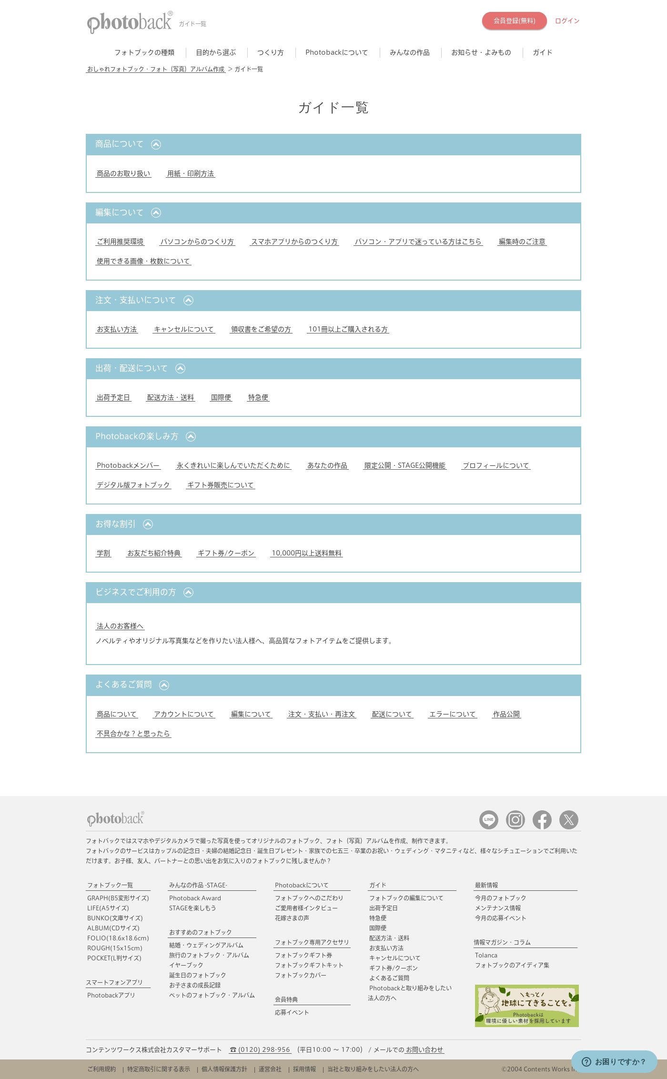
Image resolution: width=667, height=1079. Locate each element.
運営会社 (270, 1069)
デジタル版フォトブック (133, 485)
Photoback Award (195, 898)
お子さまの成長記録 (195, 985)
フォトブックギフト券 (303, 955)
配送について (392, 714)
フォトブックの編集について (406, 898)
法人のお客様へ (120, 626)
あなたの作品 (327, 465)
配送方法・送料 (170, 397)
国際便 (221, 397)
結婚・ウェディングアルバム (206, 945)
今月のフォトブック (500, 898)
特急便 (258, 397)
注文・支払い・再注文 (321, 714)
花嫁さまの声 (292, 918)
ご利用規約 (101, 1069)
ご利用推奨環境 (120, 241)
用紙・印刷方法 (190, 173)
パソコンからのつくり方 (197, 241)
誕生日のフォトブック (197, 975)
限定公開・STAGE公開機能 (404, 465)
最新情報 (486, 885)
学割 (103, 553)
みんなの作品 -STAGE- (198, 885)
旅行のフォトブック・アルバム (209, 955)
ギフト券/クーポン (226, 553)
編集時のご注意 (522, 241)
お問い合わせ (424, 1050)
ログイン (567, 21)
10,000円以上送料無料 (307, 553)
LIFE (108, 908)
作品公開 (506, 714)
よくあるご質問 (389, 978)
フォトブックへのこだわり (309, 898)
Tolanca (486, 955)
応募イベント (292, 1012)
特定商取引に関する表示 (158, 1069)
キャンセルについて (184, 329)
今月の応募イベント (500, 918)
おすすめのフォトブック (200, 932)
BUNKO (115, 918)
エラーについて (452, 714)
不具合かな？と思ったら (133, 733)
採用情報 (304, 1069)
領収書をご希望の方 (261, 329)
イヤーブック (186, 965)
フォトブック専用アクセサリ (312, 942)
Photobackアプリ (111, 995)
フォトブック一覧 (110, 885)
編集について (251, 714)
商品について (117, 714)
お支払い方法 (117, 329)
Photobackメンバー (128, 465)
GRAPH (118, 898)
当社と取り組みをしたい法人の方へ (373, 1069)
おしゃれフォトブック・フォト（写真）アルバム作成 (155, 69)
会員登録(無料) (515, 21)
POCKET (114, 958)
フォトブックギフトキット (309, 965)
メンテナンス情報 (498, 908)
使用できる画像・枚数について (143, 261)
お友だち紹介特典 (154, 553)
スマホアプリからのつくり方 (294, 241)
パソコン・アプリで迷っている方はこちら (418, 241)
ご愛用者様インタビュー (306, 908)
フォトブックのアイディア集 (512, 965)
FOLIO (118, 938)
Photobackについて (302, 885)
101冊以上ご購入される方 (348, 329)
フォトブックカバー (300, 975)
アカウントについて (184, 714)
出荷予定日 (113, 397)
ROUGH (114, 948)
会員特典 (286, 999)
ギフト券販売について (220, 485)
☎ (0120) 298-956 (260, 1050)
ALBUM (113, 928)
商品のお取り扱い (123, 173)
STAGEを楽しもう (192, 908)
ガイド (377, 885)
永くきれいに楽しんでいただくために (233, 465)
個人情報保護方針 (224, 1069)
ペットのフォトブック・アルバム (212, 995)
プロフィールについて (496, 465)
